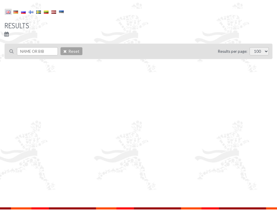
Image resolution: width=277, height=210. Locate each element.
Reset (71, 51)
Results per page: (232, 51)
